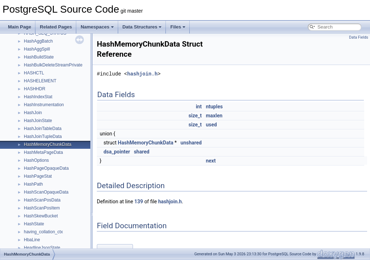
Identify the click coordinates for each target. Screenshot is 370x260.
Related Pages (56, 27)
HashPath (33, 184)
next (211, 161)
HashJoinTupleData (43, 136)
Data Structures (142, 27)
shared (141, 152)
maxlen (214, 115)
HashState (34, 223)
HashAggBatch (38, 41)
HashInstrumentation (44, 104)
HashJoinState (38, 120)
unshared (191, 143)
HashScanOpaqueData (46, 192)
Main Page (19, 27)
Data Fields (358, 37)
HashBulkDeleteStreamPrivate (53, 65)
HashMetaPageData (43, 152)
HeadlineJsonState (42, 247)
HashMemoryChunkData (47, 144)
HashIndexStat (38, 96)
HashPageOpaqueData (46, 168)
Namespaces (97, 27)
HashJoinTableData (42, 128)
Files (177, 27)
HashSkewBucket (41, 215)
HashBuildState (39, 57)
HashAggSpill (37, 49)
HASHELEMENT (40, 80)
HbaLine (32, 239)
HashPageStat (38, 176)
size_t (195, 115)
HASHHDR (34, 88)
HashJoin (33, 112)
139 (138, 201)
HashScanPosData (42, 200)
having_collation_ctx (43, 231)
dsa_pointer (116, 152)
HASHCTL (34, 72)
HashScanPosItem (42, 208)
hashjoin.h (142, 73)
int (199, 106)
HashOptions (36, 160)
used (211, 124)
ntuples (214, 106)
